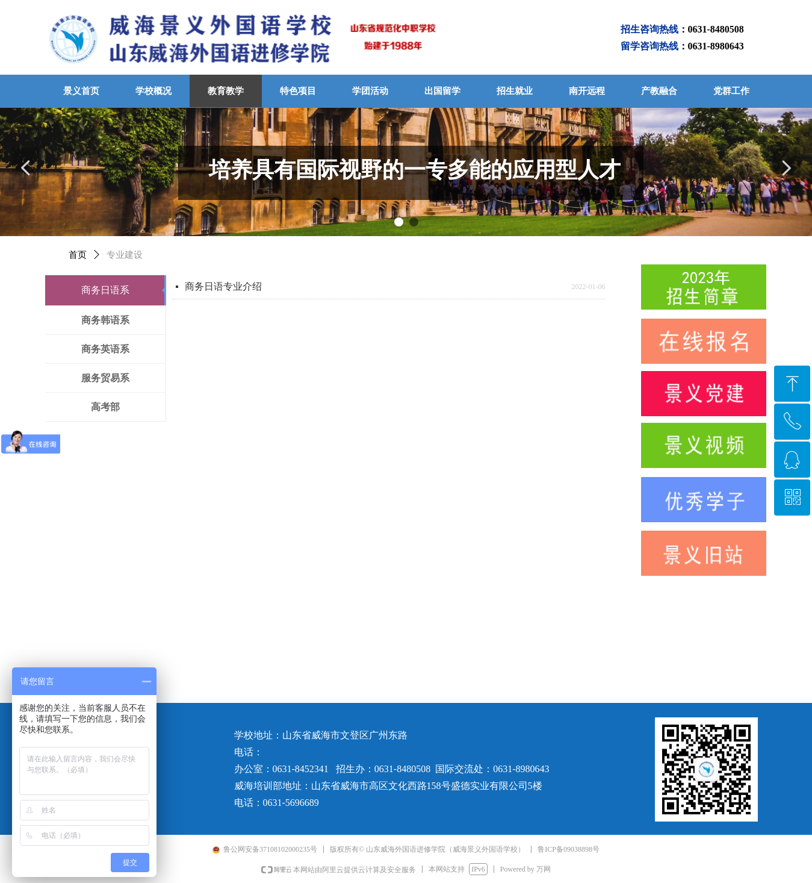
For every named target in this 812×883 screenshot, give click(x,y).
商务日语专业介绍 (223, 286)
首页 (78, 255)
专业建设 (125, 255)
